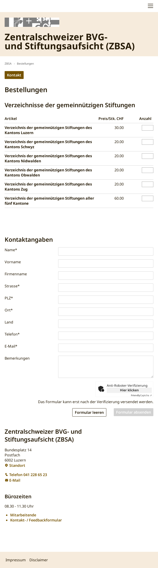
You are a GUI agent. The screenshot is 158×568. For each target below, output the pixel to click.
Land (9, 322)
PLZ (9, 298)
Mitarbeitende (23, 515)
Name (11, 249)
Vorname (13, 261)
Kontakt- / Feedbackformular (36, 520)
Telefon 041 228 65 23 (28, 474)
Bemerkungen (17, 358)
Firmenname (16, 273)
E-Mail (11, 346)
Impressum (16, 559)
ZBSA (8, 64)
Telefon (12, 334)
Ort (9, 310)
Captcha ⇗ (141, 395)
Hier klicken (129, 390)
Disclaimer (38, 559)
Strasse (12, 286)
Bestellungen (25, 64)
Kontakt (14, 75)
